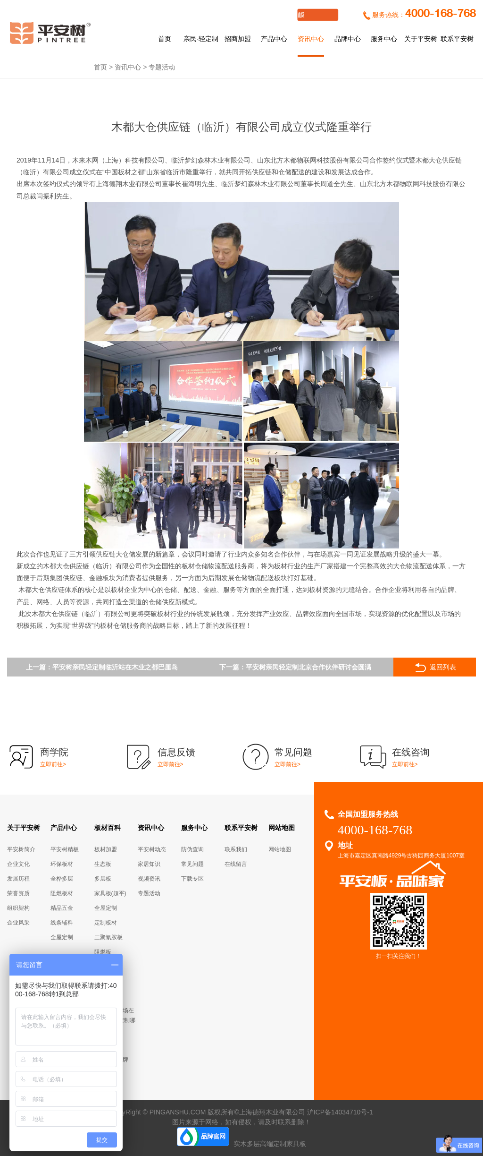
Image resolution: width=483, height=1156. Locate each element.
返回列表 (434, 667)
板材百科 (107, 827)
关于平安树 (420, 39)
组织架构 (18, 908)
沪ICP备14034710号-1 (340, 1112)
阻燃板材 (61, 893)
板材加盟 (105, 849)
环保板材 (61, 864)
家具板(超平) (110, 893)
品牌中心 (347, 39)
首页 (164, 39)
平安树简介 (21, 849)
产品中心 (274, 39)
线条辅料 (61, 922)
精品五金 (61, 908)
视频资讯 (149, 878)
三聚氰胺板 (108, 937)
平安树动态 (152, 849)
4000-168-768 (440, 14)
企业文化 (18, 864)
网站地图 (281, 827)
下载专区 (192, 878)
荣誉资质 (18, 893)
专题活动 (162, 67)
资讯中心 (311, 39)
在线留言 (236, 864)
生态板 (102, 864)
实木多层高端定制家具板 (269, 1143)
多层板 (102, 878)
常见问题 (192, 864)
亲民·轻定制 (200, 39)
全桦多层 (61, 878)
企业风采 (18, 922)
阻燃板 (102, 952)
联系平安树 (457, 39)
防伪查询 (192, 849)
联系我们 (236, 849)
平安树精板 (64, 849)
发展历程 (18, 878)
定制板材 (105, 922)
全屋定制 (61, 937)
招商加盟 (238, 39)
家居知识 (149, 864)
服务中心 (384, 39)
